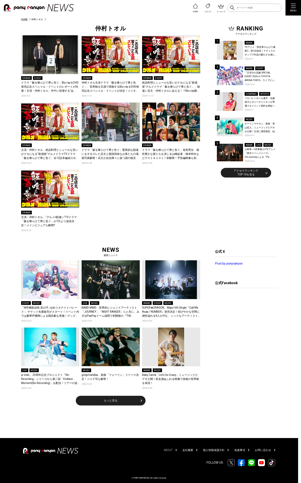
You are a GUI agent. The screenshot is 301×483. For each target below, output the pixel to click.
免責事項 (239, 450)
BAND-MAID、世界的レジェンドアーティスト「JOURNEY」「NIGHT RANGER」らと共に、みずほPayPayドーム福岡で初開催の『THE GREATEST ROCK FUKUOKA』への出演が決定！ (111, 312)
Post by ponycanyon (228, 263)
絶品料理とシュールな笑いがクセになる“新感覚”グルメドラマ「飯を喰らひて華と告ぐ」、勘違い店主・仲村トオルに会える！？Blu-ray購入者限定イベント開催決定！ (171, 87)
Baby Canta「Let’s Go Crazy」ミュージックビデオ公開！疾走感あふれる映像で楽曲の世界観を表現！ (170, 379)
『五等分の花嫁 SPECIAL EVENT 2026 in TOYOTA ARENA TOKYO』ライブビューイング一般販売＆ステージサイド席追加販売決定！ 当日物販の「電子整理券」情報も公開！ (261, 76)
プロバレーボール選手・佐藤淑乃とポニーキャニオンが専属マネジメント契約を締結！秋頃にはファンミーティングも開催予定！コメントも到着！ (260, 102)
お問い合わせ (263, 450)
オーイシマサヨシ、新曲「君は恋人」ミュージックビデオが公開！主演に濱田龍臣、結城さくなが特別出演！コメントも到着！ (260, 127)
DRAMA (26, 78)
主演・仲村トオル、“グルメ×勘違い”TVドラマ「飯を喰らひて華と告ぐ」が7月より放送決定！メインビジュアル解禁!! (49, 221)
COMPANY (251, 94)
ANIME (146, 303)
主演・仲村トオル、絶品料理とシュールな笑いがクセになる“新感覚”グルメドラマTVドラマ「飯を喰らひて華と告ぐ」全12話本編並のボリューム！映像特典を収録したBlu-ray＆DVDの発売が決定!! (49, 154)
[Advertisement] (244, 213)
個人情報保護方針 (214, 450)
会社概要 (187, 450)
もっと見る (110, 400)
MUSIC (36, 303)
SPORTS (264, 94)
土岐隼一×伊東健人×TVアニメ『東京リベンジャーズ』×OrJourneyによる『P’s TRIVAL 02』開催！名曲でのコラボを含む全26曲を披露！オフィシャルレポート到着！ (261, 153)
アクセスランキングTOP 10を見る (246, 172)
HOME (24, 19)
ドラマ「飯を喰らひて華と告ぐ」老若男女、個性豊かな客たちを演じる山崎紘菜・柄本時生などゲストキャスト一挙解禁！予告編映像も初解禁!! (170, 154)
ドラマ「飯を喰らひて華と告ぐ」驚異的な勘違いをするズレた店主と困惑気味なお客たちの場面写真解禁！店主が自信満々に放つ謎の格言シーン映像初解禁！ (110, 154)
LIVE (85, 303)
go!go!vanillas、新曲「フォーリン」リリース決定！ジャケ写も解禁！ (110, 376)
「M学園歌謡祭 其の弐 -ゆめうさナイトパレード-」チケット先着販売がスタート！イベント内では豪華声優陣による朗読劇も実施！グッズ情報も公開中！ (50, 312)
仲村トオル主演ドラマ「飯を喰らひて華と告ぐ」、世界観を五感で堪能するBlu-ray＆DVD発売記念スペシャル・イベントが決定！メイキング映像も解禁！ (110, 87)
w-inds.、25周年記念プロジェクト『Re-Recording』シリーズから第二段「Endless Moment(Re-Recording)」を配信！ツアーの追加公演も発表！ (49, 379)
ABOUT (168, 450)
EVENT (37, 78)
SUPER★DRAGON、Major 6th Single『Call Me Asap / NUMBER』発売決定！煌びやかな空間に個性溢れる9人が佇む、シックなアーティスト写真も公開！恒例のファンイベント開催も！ (171, 312)
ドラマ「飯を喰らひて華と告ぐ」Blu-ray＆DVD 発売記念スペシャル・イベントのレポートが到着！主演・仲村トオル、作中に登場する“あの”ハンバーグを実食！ (49, 87)
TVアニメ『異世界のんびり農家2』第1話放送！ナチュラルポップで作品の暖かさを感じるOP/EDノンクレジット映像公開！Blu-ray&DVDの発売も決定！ (261, 51)
